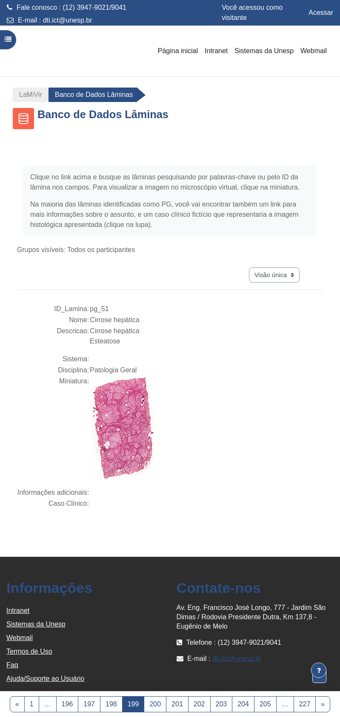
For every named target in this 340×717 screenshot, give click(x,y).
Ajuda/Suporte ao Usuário (45, 678)
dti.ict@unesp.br (67, 20)
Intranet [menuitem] (216, 50)
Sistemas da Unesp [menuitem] (264, 50)
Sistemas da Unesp (36, 624)
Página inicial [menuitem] (178, 50)
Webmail (19, 637)
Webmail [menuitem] (313, 50)
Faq (12, 665)
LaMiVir (30, 94)
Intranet (17, 610)
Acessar (321, 12)
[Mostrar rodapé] (318, 670)
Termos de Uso (29, 651)
